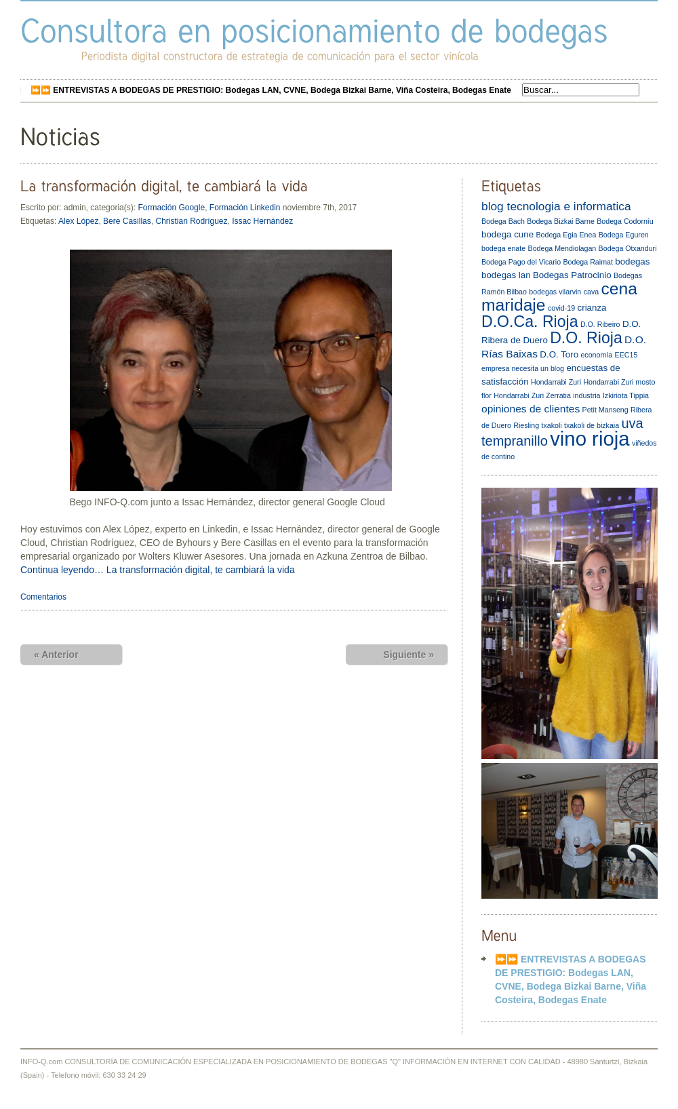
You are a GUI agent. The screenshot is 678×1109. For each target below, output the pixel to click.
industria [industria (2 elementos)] (586, 395)
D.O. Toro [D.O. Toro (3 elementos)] (559, 354)
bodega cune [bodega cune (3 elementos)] (507, 234)
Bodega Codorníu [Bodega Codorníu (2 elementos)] (625, 221)
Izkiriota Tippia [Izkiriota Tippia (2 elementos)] (626, 395)
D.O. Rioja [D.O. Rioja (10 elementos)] (586, 338)
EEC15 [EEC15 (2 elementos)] (626, 355)
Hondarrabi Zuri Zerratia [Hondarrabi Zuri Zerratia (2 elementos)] (532, 395)
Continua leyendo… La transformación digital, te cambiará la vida (157, 569)
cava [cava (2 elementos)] (591, 292)
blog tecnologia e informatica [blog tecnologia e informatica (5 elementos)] (556, 206)
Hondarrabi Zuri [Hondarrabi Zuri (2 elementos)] (556, 382)
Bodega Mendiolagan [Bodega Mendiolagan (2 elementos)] (562, 248)
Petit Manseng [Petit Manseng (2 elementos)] (605, 410)
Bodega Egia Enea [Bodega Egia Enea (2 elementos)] (566, 235)
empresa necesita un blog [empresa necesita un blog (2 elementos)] (522, 368)
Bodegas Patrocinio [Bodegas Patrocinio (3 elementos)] (572, 275)
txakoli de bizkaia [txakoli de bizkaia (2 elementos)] (591, 425)
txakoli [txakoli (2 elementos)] (551, 425)
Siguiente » (408, 654)
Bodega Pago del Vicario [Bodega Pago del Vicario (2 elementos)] (521, 262)
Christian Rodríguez (191, 221)
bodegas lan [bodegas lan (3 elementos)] (506, 275)
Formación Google (171, 207)
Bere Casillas (127, 221)
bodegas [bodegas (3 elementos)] (632, 261)
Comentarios (43, 597)
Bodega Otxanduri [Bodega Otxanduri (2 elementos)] (628, 248)
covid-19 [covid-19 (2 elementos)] (561, 308)
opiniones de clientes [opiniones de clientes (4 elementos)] (530, 408)
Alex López (78, 221)
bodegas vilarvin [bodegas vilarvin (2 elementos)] (555, 292)
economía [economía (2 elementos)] (596, 355)
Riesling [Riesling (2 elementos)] (526, 425)
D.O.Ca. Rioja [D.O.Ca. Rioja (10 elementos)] (529, 321)
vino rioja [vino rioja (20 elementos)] (589, 438)
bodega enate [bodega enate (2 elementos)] (503, 248)
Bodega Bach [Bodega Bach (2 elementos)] (503, 221)
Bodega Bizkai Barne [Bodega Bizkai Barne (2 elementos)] (561, 221)
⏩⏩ (271, 90)
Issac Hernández (262, 221)
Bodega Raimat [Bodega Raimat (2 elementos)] (587, 262)
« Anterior (56, 654)
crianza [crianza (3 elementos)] (592, 308)
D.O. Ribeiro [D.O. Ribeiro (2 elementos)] (600, 324)
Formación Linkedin (245, 207)
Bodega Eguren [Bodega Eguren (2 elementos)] (624, 235)
